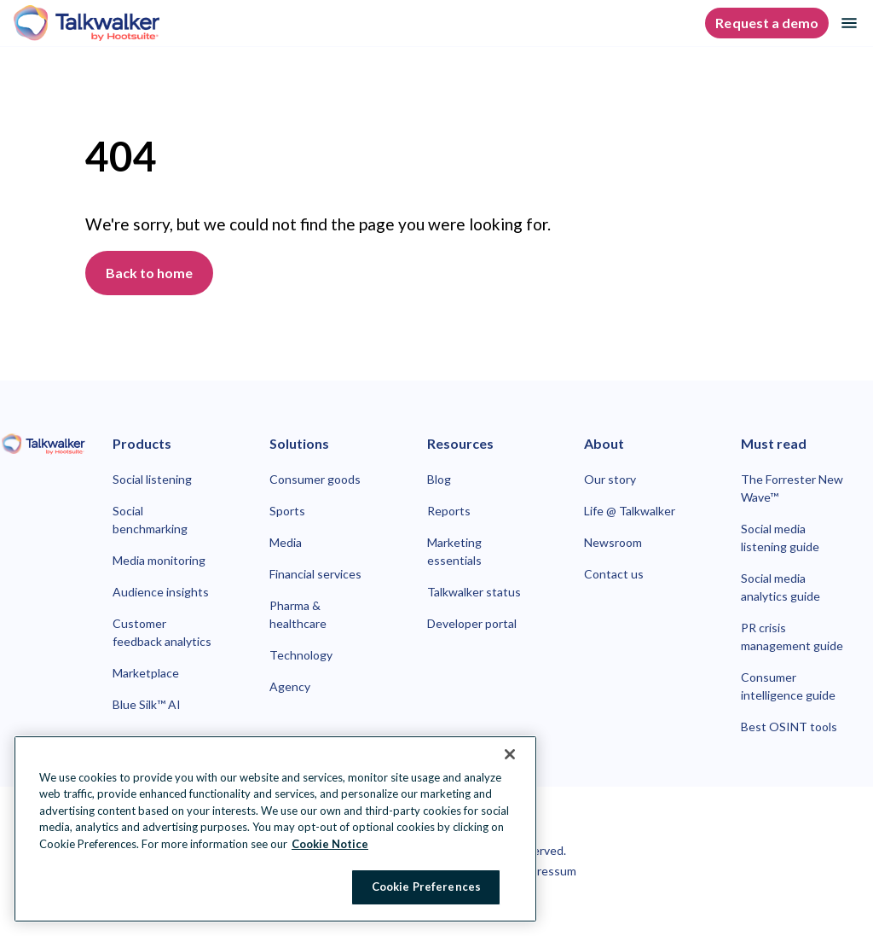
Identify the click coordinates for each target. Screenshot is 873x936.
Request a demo (766, 23)
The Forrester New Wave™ (792, 488)
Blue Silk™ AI (147, 704)
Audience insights (161, 591)
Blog (439, 479)
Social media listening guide (780, 537)
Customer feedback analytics (162, 632)
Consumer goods (315, 479)
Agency (289, 686)
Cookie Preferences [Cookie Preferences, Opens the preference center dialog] (426, 886)
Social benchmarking (150, 519)
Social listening (152, 479)
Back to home (149, 273)
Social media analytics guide (780, 587)
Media (285, 542)
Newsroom (613, 542)
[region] (275, 828)
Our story (610, 479)
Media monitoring (159, 560)
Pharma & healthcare (298, 614)
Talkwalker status (474, 591)
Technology (300, 655)
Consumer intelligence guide (788, 686)
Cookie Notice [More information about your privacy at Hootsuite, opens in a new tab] (330, 844)
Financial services (315, 574)
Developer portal (472, 623)
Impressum (546, 870)
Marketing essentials (454, 551)
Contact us (614, 574)
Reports (449, 510)
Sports (287, 510)
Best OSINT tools (789, 726)
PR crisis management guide (792, 636)
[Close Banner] (510, 754)
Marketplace (146, 673)
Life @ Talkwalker (629, 510)
